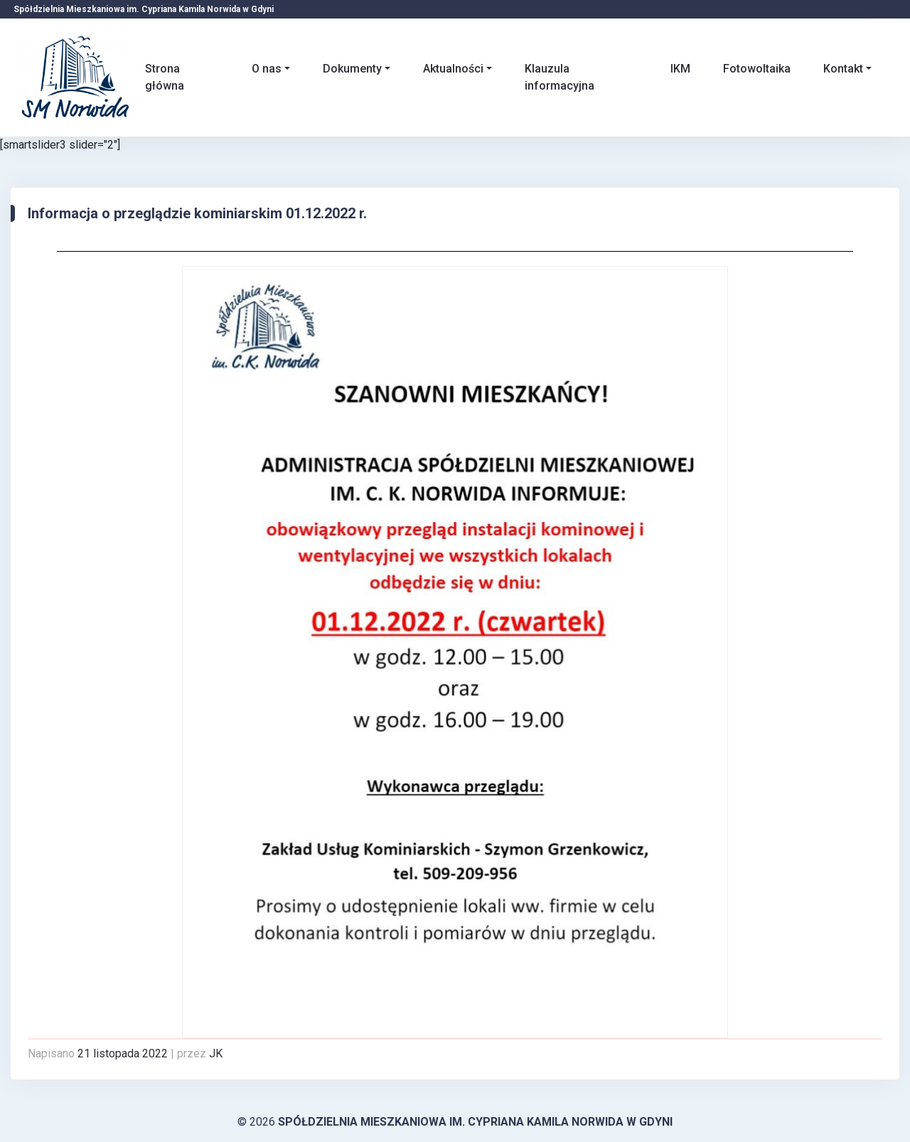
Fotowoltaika (757, 68)
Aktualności (453, 68)
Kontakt (843, 68)
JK (216, 1053)
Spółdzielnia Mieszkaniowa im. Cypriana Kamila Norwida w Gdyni (475, 1121)
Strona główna (164, 77)
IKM (680, 68)
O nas (267, 68)
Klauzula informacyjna (559, 77)
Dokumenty (352, 68)
